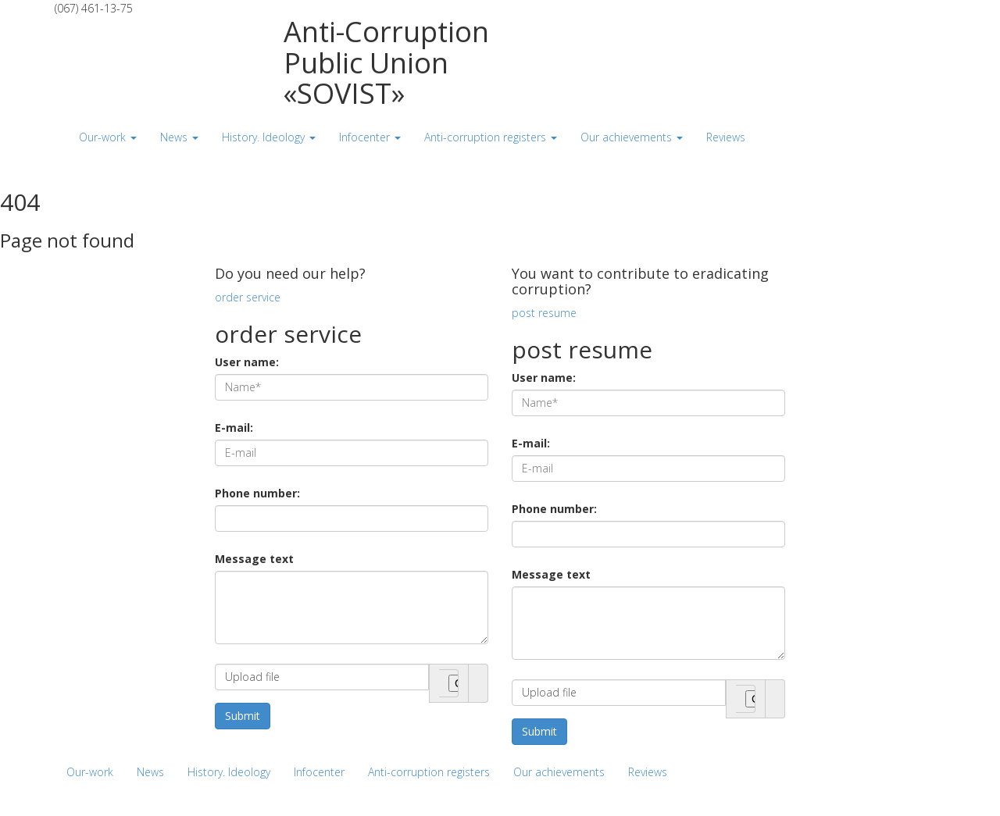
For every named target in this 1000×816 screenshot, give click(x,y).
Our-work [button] (108, 137)
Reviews (647, 771)
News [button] (179, 137)
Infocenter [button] (370, 137)
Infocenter (319, 771)
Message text (254, 558)
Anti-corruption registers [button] (490, 137)
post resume (544, 312)
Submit (242, 715)
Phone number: (257, 493)
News (150, 771)
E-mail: (234, 427)
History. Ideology (229, 771)
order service (247, 297)
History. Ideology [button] (269, 137)
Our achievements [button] (631, 137)
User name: (247, 362)
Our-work (89, 771)
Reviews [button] (725, 137)
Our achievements (559, 771)
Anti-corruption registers (429, 771)
